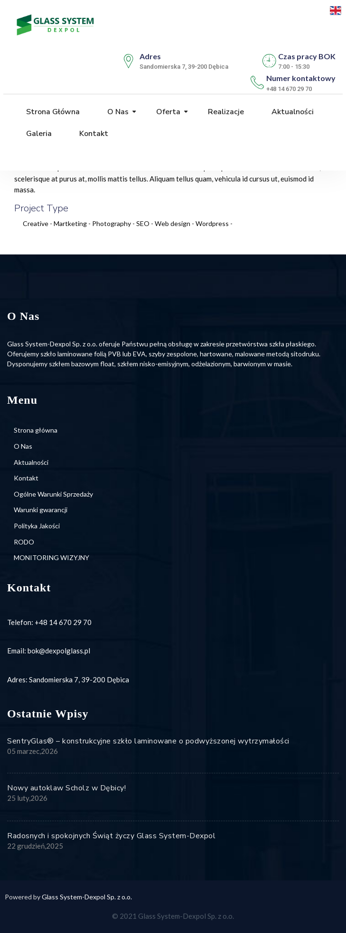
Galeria (38, 133)
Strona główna (52, 112)
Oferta (167, 112)
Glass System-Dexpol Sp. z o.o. (87, 897)
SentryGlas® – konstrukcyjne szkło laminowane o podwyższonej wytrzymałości (148, 741)
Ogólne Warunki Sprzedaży (53, 494)
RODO (24, 542)
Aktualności (292, 112)
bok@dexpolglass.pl (59, 650)
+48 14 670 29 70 (63, 622)
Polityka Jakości (37, 526)
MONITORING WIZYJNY (51, 557)
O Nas (117, 112)
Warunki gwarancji (40, 510)
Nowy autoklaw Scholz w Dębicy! (66, 788)
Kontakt (92, 133)
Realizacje (225, 112)
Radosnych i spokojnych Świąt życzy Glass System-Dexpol (111, 836)
